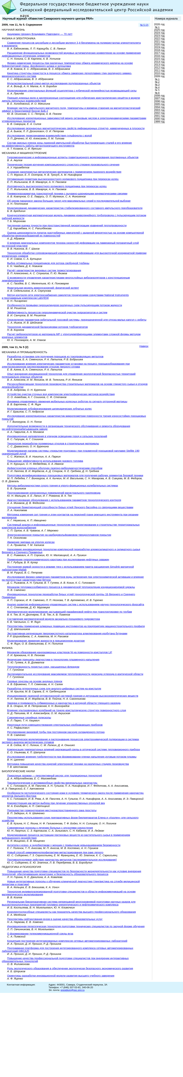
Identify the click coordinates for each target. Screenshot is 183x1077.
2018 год (159, 50)
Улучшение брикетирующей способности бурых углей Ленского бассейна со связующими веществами (70, 507)
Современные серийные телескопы (29, 717)
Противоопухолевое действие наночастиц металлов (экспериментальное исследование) (62, 859)
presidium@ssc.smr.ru (72, 990)
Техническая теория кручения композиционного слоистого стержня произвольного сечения (63, 164)
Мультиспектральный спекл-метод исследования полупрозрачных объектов (54, 83)
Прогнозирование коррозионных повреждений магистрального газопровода (53, 492)
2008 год (159, 95)
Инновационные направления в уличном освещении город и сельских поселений (57, 436)
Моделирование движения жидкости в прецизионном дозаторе (46, 640)
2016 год (159, 56)
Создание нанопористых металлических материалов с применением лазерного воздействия (64, 171)
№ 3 (157, 84)
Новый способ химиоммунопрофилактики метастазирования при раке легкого (55, 852)
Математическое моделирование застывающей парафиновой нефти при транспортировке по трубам (69, 611)
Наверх (143, 346)
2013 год (159, 64)
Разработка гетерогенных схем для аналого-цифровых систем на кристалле (54, 688)
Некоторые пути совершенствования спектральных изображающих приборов (55, 724)
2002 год (159, 112)
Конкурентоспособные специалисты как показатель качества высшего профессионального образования (71, 911)
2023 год (159, 35)
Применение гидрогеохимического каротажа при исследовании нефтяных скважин (58, 559)
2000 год (159, 118)
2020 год (159, 44)
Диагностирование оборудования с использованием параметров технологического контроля (64, 500)
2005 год (159, 104)
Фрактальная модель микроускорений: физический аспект (43, 287)
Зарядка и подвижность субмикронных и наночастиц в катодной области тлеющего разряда (63, 703)
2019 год (159, 47)
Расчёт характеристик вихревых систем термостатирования (44, 270)
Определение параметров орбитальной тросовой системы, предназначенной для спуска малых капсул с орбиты (76, 319)
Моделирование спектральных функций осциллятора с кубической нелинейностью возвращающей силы (71, 90)
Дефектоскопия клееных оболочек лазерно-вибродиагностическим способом (54, 468)
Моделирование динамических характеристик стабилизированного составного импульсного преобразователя (74, 208)
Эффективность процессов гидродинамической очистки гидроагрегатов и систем (57, 312)
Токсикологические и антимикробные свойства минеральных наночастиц (52, 782)
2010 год (159, 73)
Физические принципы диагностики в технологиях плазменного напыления (53, 659)
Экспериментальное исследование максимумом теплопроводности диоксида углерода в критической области (75, 674)
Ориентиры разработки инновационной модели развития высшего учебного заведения (60, 975)
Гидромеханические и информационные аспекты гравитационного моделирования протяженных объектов (72, 157)
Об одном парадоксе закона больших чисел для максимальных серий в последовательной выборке (68, 200)
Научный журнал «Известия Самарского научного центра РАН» (48, 18)
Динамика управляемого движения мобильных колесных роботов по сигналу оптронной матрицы (67, 401)
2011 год (159, 70)
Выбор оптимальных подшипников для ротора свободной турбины (48, 263)
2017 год (159, 53)
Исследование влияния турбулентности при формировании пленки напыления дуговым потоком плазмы (71, 756)
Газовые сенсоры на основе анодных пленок (34, 681)
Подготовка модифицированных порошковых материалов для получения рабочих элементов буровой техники (75, 475)
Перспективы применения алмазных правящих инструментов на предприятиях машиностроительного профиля (76, 626)
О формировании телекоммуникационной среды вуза (40, 933)
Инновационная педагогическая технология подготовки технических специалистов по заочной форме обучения (75, 926)
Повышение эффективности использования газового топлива (45, 460)
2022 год (159, 38)
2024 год (159, 32)
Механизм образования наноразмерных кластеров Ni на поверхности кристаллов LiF (59, 652)
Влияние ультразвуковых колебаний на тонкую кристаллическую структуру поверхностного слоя (66, 710)
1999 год (159, 121)
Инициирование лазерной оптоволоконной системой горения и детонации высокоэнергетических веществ (72, 695)
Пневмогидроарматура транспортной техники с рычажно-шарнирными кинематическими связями (67, 193)
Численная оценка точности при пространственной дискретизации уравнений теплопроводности (66, 225)
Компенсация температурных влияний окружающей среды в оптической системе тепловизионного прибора (73, 749)
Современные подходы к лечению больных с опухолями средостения (50, 827)
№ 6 (157, 92)
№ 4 (157, 87)
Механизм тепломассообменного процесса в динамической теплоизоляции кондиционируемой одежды (71, 587)
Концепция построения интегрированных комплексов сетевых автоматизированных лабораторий (67, 940)
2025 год (159, 29)
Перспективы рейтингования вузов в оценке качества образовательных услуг (55, 919)
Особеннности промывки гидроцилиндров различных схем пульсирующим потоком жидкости (64, 305)
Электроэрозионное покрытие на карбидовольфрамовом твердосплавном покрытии (59, 534)
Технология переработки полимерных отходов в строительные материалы (53, 443)
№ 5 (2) (144, 25)
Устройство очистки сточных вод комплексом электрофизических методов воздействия (61, 394)
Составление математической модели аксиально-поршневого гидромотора (53, 619)
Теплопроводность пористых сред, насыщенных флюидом (43, 666)
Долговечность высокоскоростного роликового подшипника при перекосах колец (57, 186)
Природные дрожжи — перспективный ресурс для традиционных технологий (54, 775)
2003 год (159, 110)
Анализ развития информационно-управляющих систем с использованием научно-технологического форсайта (75, 604)
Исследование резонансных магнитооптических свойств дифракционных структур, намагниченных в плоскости (75, 128)
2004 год (159, 107)
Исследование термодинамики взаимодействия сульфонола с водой (49, 135)
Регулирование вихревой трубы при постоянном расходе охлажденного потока (56, 732)
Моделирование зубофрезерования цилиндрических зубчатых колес (49, 408)
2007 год (159, 98)
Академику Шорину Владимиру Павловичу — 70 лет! (39, 34)
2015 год (159, 58)
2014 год (159, 61)
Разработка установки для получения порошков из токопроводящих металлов (55, 356)
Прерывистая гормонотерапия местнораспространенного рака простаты (51, 810)
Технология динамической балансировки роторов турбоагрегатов (47, 327)
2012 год (159, 67)
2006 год (159, 101)
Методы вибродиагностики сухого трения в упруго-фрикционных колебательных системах (62, 485)
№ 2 (157, 81)
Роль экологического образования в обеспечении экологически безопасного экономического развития (70, 968)
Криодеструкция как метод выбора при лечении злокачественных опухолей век (56, 803)
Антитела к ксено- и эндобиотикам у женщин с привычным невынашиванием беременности (63, 845)
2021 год (159, 41)
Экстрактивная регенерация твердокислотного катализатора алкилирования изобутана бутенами (67, 633)
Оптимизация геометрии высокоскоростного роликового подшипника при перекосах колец (62, 179)
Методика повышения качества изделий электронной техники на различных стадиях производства (68, 764)
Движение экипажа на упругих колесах (31, 542)
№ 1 (157, 27)
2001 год (159, 115)
